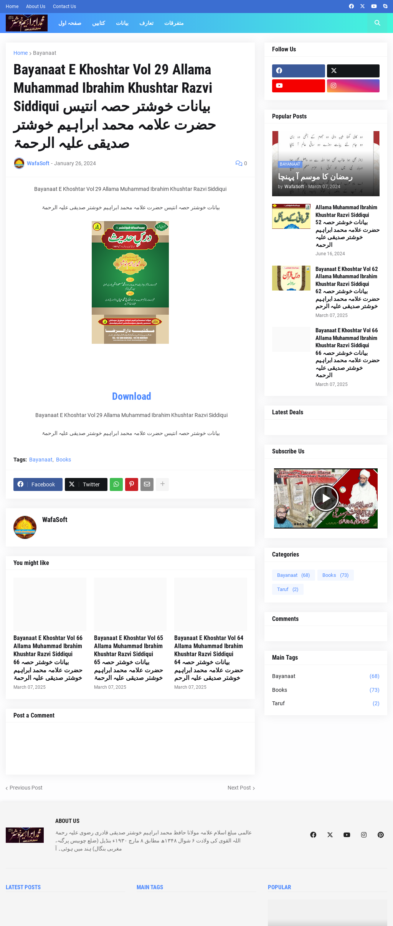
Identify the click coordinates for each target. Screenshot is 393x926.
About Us (35, 6)
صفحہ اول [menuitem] (69, 23)
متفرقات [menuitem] (174, 23)
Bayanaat (44, 53)
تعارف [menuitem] (146, 23)
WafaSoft (55, 520)
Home (12, 6)
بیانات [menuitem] (122, 23)
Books (63, 459)
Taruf (288, 589)
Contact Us (64, 6)
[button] (377, 23)
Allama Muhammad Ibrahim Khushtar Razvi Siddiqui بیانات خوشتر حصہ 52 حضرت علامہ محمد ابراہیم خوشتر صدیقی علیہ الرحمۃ (347, 226)
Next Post (239, 788)
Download (131, 396)
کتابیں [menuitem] (98, 23)
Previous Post (26, 788)
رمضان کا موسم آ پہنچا (315, 176)
